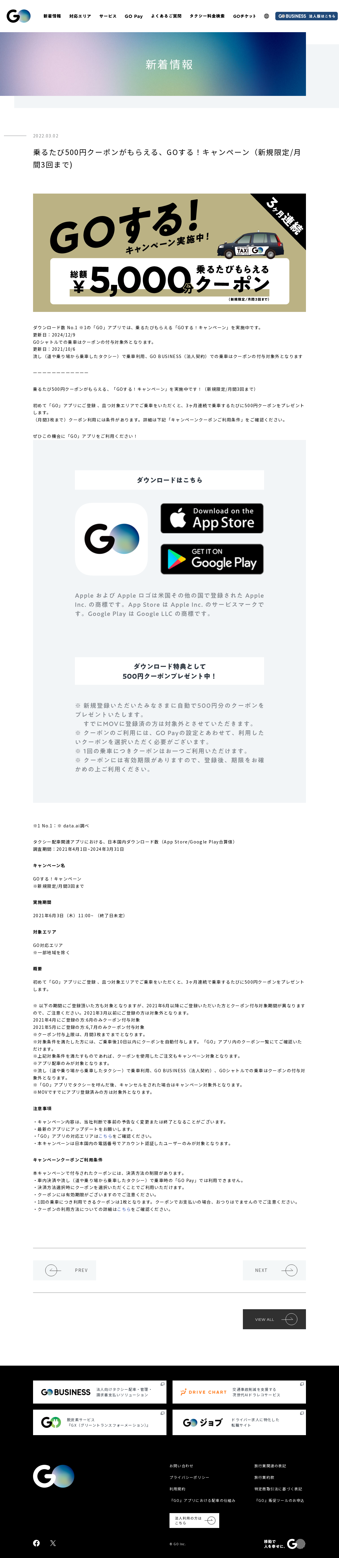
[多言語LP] (266, 16)
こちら (105, 1136)
